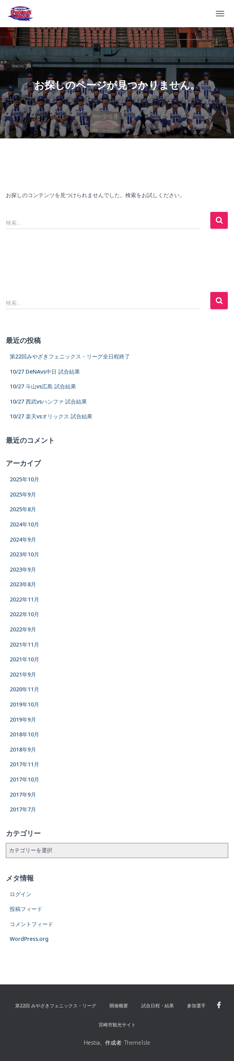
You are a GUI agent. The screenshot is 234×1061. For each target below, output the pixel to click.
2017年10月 (24, 779)
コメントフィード (31, 924)
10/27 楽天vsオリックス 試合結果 (51, 416)
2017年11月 (24, 764)
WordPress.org (29, 938)
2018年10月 (24, 734)
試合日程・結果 (157, 1005)
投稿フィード (26, 908)
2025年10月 (24, 479)
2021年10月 (24, 659)
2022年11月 (24, 599)
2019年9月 (23, 719)
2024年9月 (23, 539)
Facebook (219, 1005)
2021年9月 (23, 674)
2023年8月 (23, 584)
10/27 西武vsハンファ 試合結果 (48, 401)
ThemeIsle (137, 1042)
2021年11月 (24, 644)
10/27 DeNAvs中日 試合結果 (45, 371)
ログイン (20, 894)
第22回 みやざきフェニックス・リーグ (55, 1005)
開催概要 (118, 1005)
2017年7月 (23, 809)
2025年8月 (23, 509)
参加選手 (196, 1005)
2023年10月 (24, 554)
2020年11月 (24, 689)
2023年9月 (23, 569)
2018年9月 (23, 749)
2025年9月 (23, 494)
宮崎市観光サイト (117, 1024)
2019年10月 (24, 704)
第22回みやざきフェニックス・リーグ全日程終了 (70, 356)
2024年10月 (24, 524)
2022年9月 (23, 629)
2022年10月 (24, 614)
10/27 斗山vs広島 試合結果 (43, 386)
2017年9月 (23, 794)
